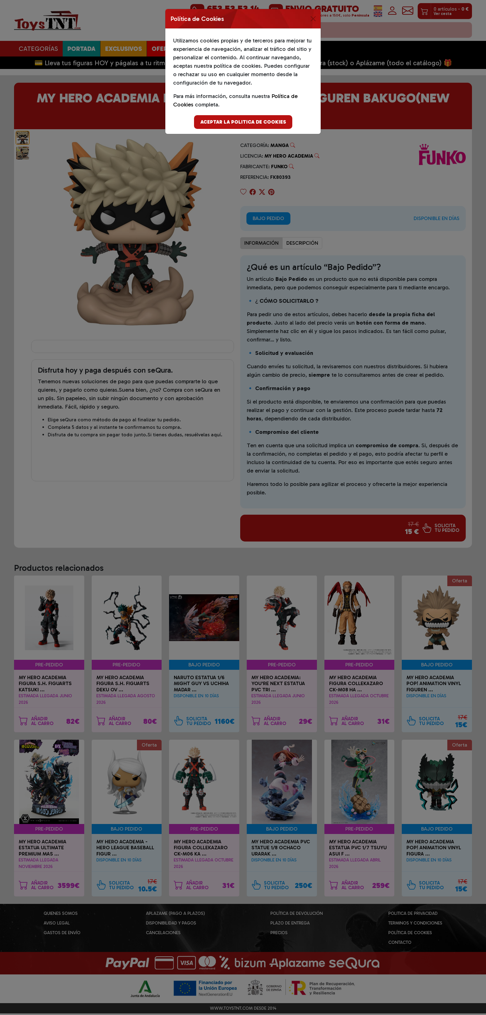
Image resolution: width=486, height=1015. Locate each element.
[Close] (313, 19)
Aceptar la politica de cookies (243, 122)
